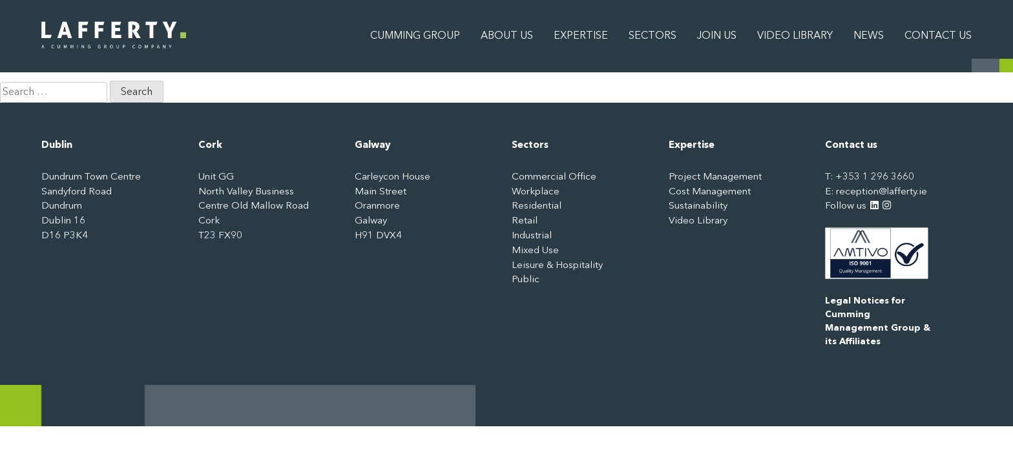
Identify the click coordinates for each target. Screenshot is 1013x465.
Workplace (535, 192)
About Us (507, 36)
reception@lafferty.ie (881, 192)
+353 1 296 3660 (874, 177)
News (868, 36)
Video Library (795, 36)
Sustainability (698, 206)
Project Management (715, 177)
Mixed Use (535, 251)
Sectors (652, 36)
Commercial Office (554, 177)
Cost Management (710, 192)
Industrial (532, 236)
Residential (536, 206)
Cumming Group (415, 36)
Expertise (581, 36)
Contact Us (938, 36)
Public (525, 280)
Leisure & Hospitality (557, 266)
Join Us (716, 36)
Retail (525, 221)
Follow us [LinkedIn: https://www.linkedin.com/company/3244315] (852, 206)
